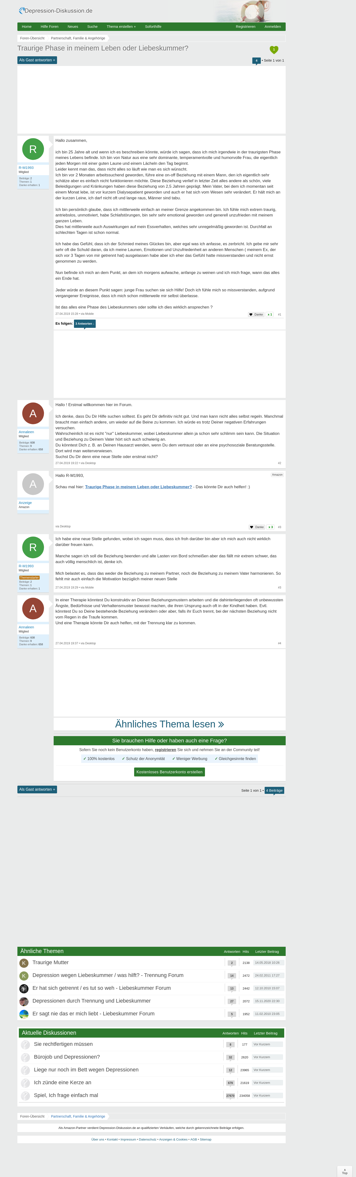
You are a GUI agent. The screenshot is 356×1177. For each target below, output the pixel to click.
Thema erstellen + (121, 26)
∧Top (345, 1171)
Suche (92, 26)
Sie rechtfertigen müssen (63, 1044)
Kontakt (112, 1139)
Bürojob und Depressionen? (67, 1057)
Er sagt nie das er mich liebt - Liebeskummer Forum (94, 1014)
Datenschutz (147, 1139)
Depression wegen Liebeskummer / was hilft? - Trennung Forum (108, 975)
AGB (193, 1139)
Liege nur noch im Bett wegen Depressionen (86, 1070)
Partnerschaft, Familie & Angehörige (78, 1116)
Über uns (97, 1139)
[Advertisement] (151, 100)
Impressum (128, 1139)
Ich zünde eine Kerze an (62, 1082)
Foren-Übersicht (32, 1116)
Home (27, 26)
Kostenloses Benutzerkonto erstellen (170, 772)
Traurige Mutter (51, 962)
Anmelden (273, 26)
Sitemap (205, 1139)
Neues (73, 26)
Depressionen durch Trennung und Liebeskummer (92, 1001)
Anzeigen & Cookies (173, 1139)
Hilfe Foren (49, 26)
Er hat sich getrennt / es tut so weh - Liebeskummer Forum (102, 988)
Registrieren (245, 26)
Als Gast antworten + (37, 60)
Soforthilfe (153, 26)
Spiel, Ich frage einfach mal (66, 1095)
